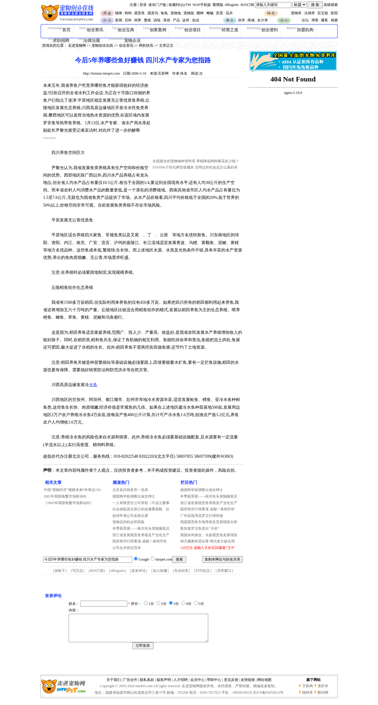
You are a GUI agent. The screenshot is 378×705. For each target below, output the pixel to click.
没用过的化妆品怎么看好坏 (216, 167)
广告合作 (130, 685)
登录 (143, 5)
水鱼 (93, 385)
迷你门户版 (157, 5)
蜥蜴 (210, 13)
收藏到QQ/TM (180, 5)
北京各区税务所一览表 (130, 490)
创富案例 (154, 29)
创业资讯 (91, 29)
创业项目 (188, 29)
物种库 (307, 698)
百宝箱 (322, 13)
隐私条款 (147, 685)
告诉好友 (181, 571)
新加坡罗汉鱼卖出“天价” (199, 528)
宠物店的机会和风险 (128, 522)
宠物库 (296, 13)
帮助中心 (214, 685)
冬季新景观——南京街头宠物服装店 (141, 528)
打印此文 (203, 571)
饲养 (137, 20)
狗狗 (128, 13)
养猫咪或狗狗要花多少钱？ (217, 161)
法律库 (309, 13)
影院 (334, 13)
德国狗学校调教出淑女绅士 (133, 496)
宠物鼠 (188, 13)
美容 (166, 20)
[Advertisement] (197, 120)
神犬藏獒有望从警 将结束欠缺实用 (207, 541)
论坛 (305, 20)
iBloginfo (232, 5)
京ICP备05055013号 (268, 698)
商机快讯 (146, 45)
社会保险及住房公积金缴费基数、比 (141, 509)
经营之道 (223, 29)
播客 (324, 20)
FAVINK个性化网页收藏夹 (173, 167)
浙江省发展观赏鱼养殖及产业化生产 (141, 535)
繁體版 (218, 5)
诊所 (185, 20)
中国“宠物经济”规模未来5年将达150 (72, 490)
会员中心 (197, 685)
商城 (251, 20)
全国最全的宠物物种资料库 (174, 161)
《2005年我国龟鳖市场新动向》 (69, 503)
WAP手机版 (202, 5)
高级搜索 (331, 5)
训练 (157, 20)
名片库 (262, 20)
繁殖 (147, 20)
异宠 (219, 13)
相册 (334, 20)
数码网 (323, 698)
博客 (315, 20)
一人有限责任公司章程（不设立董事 (141, 503)
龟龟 (164, 13)
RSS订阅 (247, 5)
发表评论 (138, 571)
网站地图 (264, 685)
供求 (241, 20)
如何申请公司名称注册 (130, 516)
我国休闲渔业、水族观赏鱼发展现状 (208, 535)
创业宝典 (123, 29)
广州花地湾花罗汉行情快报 (201, 516)
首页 (59, 29)
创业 (195, 20)
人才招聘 (180, 685)
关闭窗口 (224, 571)
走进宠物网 (77, 45)
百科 (128, 20)
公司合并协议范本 (126, 548)
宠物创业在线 (102, 45)
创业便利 (262, 29)
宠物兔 (175, 13)
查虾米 (323, 691)
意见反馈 (231, 685)
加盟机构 (299, 29)
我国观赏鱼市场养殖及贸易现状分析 (208, 522)
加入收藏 (160, 571)
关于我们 (113, 685)
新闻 (118, 20)
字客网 (307, 691)
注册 (133, 5)
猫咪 (118, 13)
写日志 (77, 571)
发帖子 (59, 571)
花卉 (229, 13)
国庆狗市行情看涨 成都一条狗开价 (139, 541)
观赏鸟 (153, 13)
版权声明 (164, 685)
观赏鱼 (139, 13)
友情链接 (248, 685)
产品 (176, 20)
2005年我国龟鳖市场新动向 (65, 496)
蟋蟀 (200, 13)
